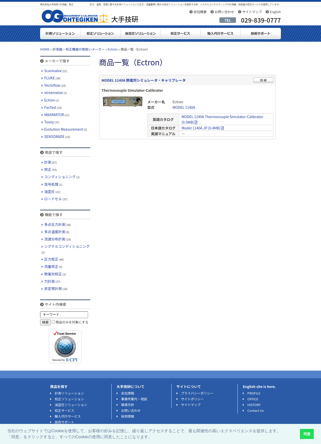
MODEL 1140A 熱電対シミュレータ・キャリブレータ (144, 80)
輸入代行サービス (221, 33)
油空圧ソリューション (140, 33)
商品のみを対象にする (72, 322)
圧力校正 (51, 259)
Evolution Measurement (63, 129)
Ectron (113, 49)
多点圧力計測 (54, 224)
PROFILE (253, 393)
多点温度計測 (54, 231)
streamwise (53, 92)
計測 (47, 162)
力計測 (49, 281)
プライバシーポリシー (197, 393)
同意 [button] (306, 434)
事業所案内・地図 (134, 399)
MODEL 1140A (184, 107)
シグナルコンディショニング (67, 246)
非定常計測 (53, 288)
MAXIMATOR (54, 114)
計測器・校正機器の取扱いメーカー (78, 49)
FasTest (50, 107)
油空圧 (49, 191)
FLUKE (49, 77)
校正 (47, 169)
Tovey (49, 121)
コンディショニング (60, 176)
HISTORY (254, 404)
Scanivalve (53, 70)
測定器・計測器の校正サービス (180, 33)
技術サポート (261, 33)
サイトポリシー (192, 399)
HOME (44, 49)
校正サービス (64, 410)
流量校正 (51, 266)
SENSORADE (54, 136)
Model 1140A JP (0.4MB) (203, 127)
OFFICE (252, 399)
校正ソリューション (100, 33)
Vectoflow (52, 85)
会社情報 (127, 393)
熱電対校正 (53, 273)
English (275, 11)
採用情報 (127, 416)
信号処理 (51, 184)
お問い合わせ (224, 11)
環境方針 (127, 404)
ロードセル (53, 198)
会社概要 (200, 11)
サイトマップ (252, 11)
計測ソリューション (60, 33)
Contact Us (255, 410)
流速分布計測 (54, 238)
